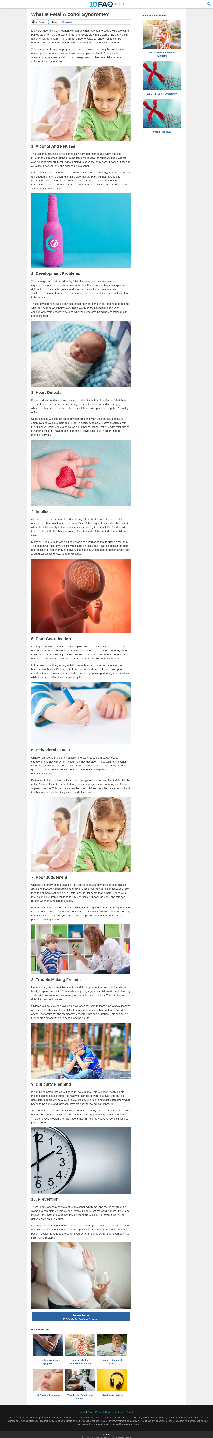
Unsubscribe (119, 1410)
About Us (131, 1410)
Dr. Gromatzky (66, 22)
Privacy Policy (94, 1410)
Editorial (107, 1410)
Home (83, 1410)
